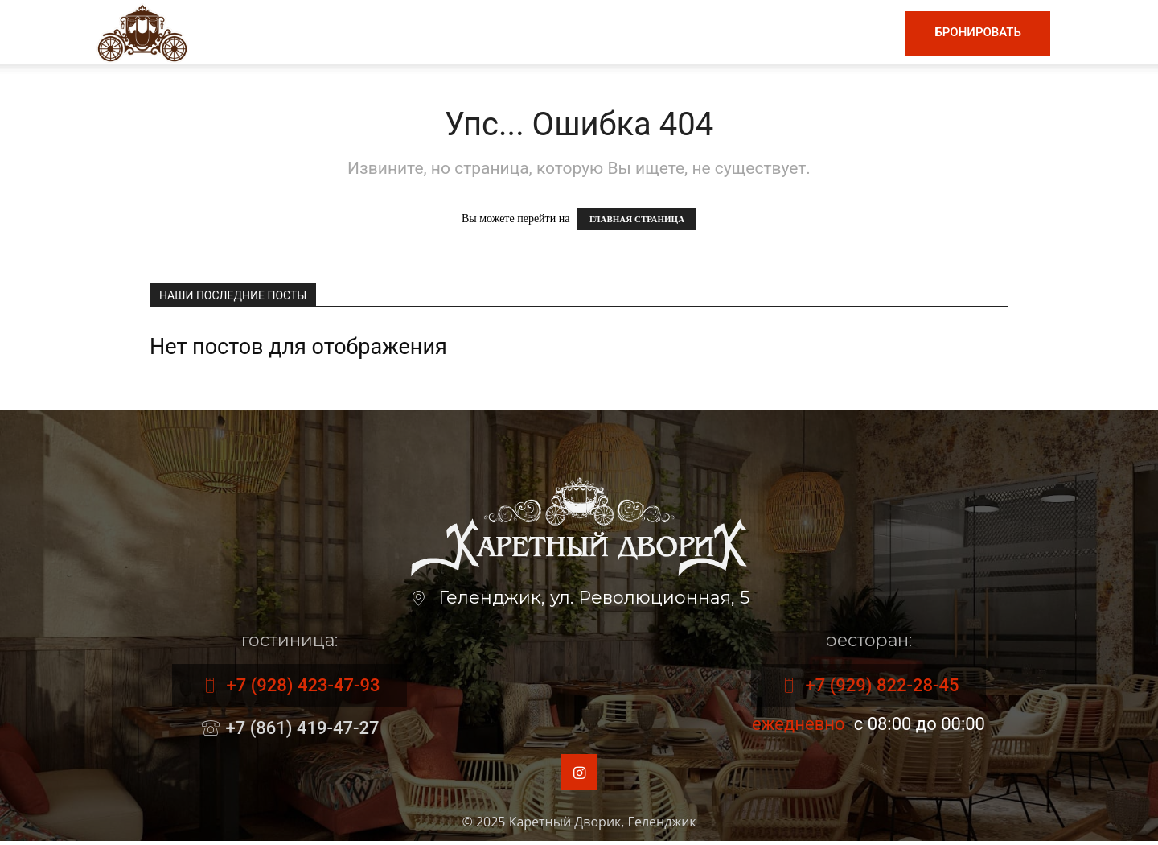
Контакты (848, 32)
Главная (375, 32)
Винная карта (559, 32)
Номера (764, 32)
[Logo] (142, 31)
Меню (454, 32)
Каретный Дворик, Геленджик (602, 826)
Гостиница (676, 32)
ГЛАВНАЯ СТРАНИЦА (636, 219)
